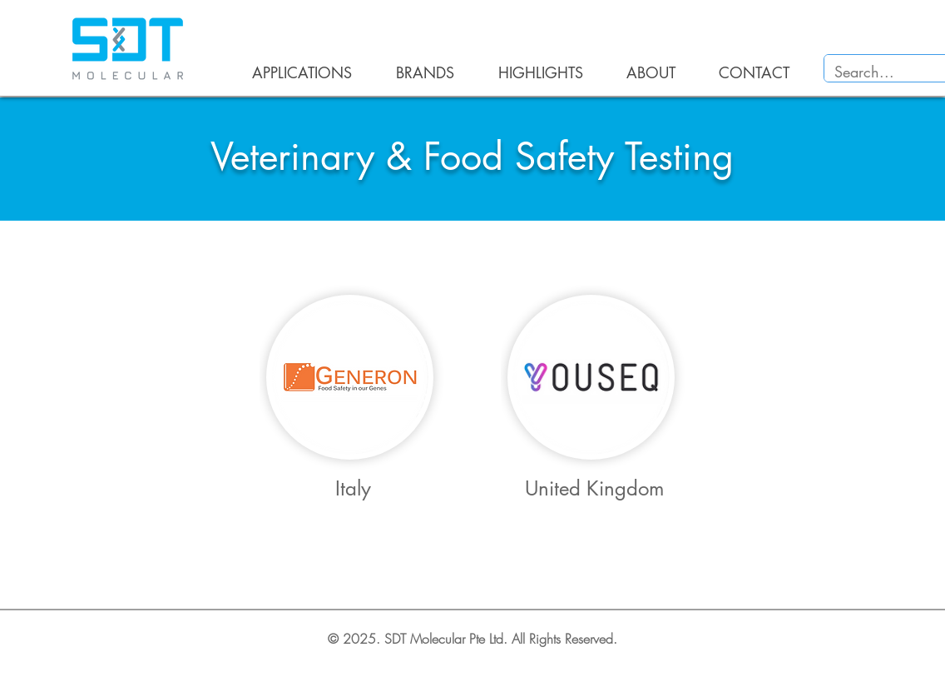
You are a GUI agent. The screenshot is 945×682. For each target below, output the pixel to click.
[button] (292, 72)
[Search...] (884, 72)
